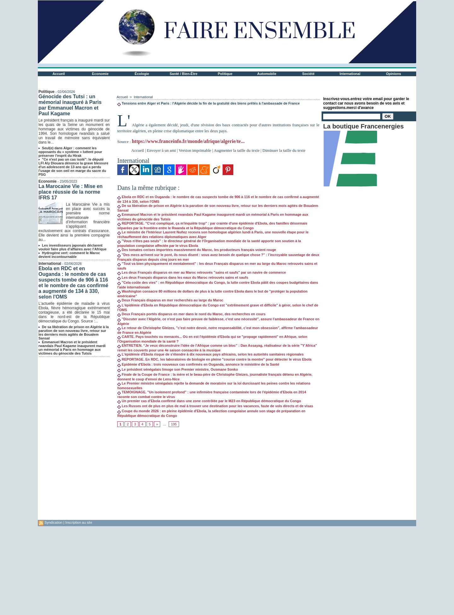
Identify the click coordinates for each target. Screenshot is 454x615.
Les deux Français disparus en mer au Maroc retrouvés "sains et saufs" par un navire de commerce (201, 272)
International (350, 74)
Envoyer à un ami (161, 150)
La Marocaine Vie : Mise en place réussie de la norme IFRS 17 (70, 192)
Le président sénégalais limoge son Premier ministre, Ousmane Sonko (177, 369)
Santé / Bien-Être (183, 74)
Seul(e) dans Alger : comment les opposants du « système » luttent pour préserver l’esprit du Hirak (70, 151)
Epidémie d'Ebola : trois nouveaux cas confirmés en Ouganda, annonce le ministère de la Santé (198, 364)
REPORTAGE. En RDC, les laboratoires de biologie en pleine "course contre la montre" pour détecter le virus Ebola (214, 359)
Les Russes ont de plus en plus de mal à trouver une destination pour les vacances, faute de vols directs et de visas (215, 406)
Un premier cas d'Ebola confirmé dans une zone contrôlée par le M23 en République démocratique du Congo (209, 401)
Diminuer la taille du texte (283, 150)
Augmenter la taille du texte (236, 150)
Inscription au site (78, 522)
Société (308, 74)
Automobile (266, 74)
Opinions (393, 74)
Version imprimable (195, 150)
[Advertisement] (218, 476)
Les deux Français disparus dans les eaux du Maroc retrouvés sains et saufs (182, 277)
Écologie (142, 74)
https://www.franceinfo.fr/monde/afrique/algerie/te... (188, 141)
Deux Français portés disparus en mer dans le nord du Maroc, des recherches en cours (191, 314)
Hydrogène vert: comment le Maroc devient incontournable (69, 255)
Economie (100, 74)
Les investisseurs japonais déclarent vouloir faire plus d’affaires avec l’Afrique (72, 247)
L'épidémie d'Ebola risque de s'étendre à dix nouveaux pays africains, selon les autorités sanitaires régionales (210, 354)
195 (174, 424)
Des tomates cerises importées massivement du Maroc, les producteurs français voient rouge (196, 250)
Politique (225, 74)
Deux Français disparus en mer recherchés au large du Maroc (170, 300)
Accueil (58, 74)
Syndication (53, 522)
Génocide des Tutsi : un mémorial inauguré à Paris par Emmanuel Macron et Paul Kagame (70, 105)
